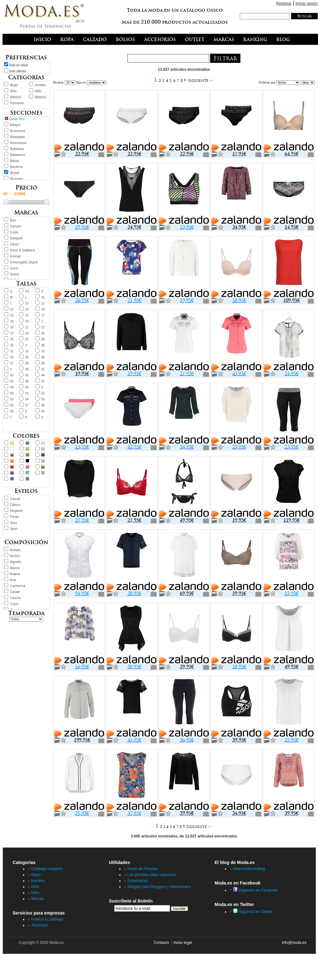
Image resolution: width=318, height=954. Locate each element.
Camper (15, 226)
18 (12, 321)
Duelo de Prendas (142, 869)
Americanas (18, 143)
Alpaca (15, 568)
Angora (15, 574)
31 (12, 351)
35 (27, 357)
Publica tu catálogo (47, 919)
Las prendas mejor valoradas (151, 875)
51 (27, 393)
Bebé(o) (15, 97)
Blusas (15, 173)
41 (42, 369)
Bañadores (17, 155)
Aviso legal (183, 942)
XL (43, 297)
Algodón (15, 562)
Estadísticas (137, 881)
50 (12, 393)
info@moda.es (294, 942)
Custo (14, 232)
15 (12, 315)
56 (12, 405)
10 (27, 303)
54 (27, 399)
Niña (13, 91)
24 (27, 333)
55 (42, 399)
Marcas (37, 899)
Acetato (15, 550)
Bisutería (16, 167)
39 (42, 363)
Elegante (16, 511)
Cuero (14, 604)
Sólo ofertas (17, 71)
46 (27, 381)
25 (42, 333)
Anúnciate (39, 925)
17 (42, 315)
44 (42, 375)
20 (12, 327)
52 (42, 393)
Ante (13, 580)
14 (42, 309)
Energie (15, 256)
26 (12, 339)
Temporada (26, 613)
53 (12, 399)
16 (27, 315)
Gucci (14, 268)
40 (27, 369)
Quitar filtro (17, 119)
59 (12, 411)
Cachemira (17, 586)
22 (42, 327)
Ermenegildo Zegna (24, 262)
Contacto (161, 942)
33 (42, 351)
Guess (14, 274)
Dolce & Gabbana (22, 250)
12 (12, 309)
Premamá (17, 103)
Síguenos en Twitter (252, 911)
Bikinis (14, 161)
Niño (38, 91)
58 (42, 405)
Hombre (40, 85)
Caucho (15, 598)
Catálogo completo (47, 869)
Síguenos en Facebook (255, 890)
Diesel (14, 244)
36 (42, 357)
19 (27, 321)
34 (12, 357)
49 (27, 387)
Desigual (16, 238)
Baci (13, 220)
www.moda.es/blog (249, 869)
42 (12, 375)
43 (27, 375)
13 (27, 309)
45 (12, 381)
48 (12, 387)
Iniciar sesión (307, 3)
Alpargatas (17, 137)
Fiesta (14, 517)
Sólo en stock (18, 65)
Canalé (15, 592)
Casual (15, 499)
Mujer (14, 85)
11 (42, 303)
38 (27, 363)
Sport (14, 529)
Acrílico (15, 556)
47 (42, 381)
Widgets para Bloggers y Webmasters (159, 887)
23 (12, 333)
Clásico (15, 505)
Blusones (16, 179)
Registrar (284, 3)
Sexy (13, 523)
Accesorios (17, 131)
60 (42, 411)
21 (27, 327)
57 (27, 405)
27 (27, 339)
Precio (26, 187)
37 (12, 363)
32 (27, 351)
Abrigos (15, 125)
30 (42, 345)
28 (42, 339)
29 (12, 345)
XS (27, 291)
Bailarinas (17, 149)
